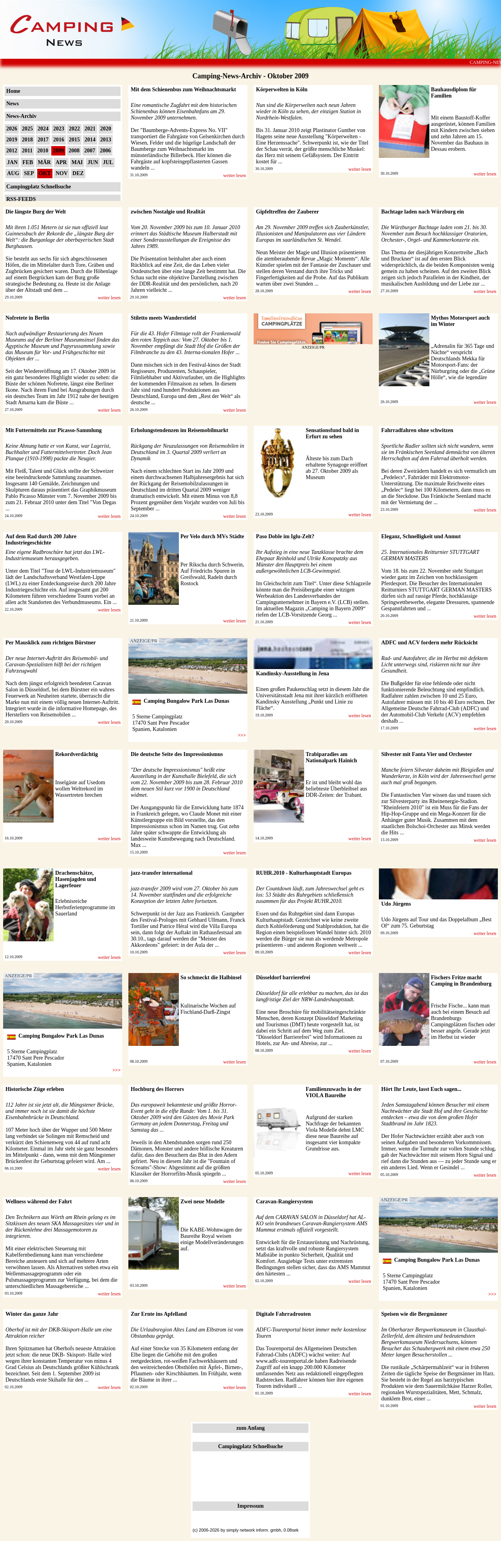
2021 (90, 129)
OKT (45, 173)
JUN (92, 162)
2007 (89, 151)
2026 (11, 129)
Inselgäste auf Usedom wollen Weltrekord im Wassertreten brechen (80, 789)
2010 (42, 151)
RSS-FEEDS (21, 199)
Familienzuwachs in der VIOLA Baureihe (333, 1092)
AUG (13, 173)
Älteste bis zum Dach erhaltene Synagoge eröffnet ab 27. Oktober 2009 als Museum (337, 468)
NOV (62, 173)
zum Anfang (250, 1428)
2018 (27, 140)
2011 (27, 151)
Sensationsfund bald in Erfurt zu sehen (332, 433)
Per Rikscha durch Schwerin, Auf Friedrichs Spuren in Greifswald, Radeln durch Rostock (212, 574)
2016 (58, 140)
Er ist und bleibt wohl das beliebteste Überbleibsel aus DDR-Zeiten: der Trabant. (336, 789)
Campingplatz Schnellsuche (38, 187)
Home (13, 91)
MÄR (44, 162)
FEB (27, 162)
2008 (73, 151)
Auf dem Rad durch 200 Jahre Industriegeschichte (40, 540)
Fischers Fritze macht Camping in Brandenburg (461, 981)
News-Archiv (21, 116)
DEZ (78, 173)
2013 (105, 140)
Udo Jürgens (396, 904)
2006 (105, 151)
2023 (58, 129)
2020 (105, 129)
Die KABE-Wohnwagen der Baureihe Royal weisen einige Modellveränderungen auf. (211, 1239)
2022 (74, 129)
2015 (74, 140)
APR (61, 162)
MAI (77, 162)
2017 (43, 140)
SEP (29, 173)
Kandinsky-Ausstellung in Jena (292, 673)
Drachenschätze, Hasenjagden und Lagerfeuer (75, 879)
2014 (90, 140)
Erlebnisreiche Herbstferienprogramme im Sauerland (85, 907)
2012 (11, 151)
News (12, 104)
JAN (12, 162)
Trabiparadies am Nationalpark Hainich (331, 757)
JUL (108, 162)
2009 (58, 151)
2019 (11, 140)
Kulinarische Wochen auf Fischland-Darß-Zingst (208, 1009)
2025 (27, 129)
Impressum (250, 1506)
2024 (43, 129)
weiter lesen (234, 175)
